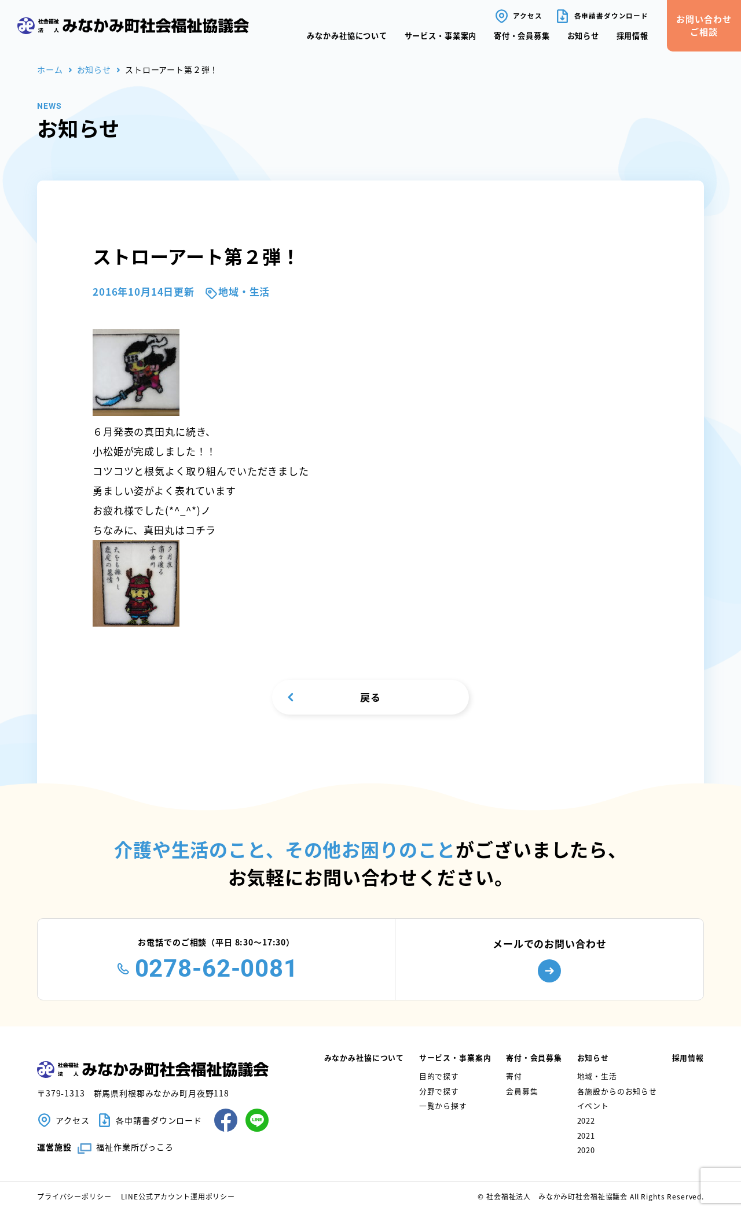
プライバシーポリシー (74, 1196)
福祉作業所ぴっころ (135, 1147)
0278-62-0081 (216, 968)
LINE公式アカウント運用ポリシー (178, 1196)
